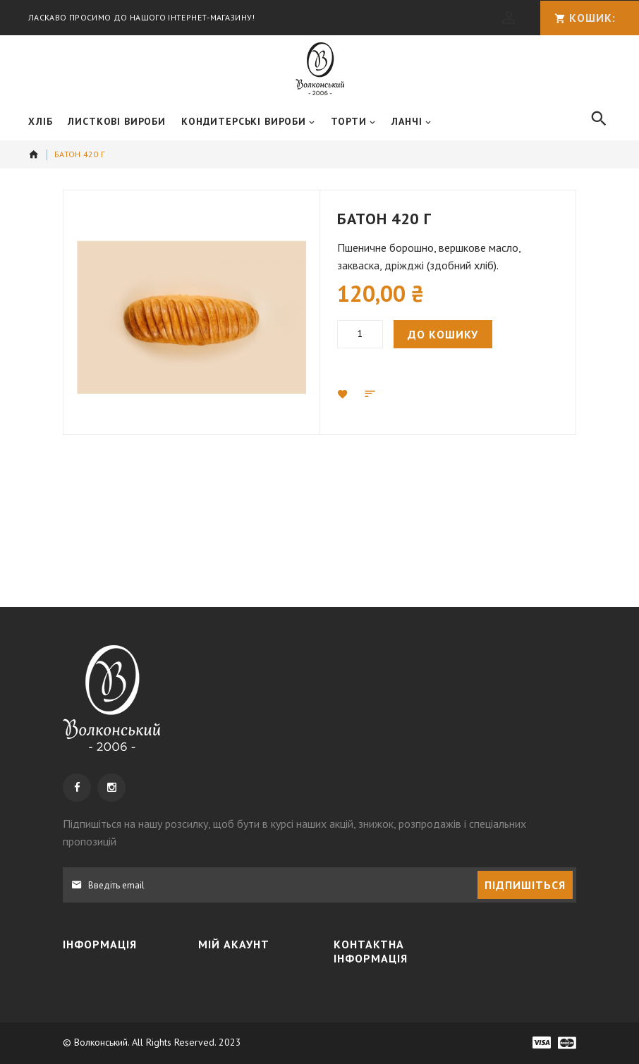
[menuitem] (40, 121)
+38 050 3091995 (395, 902)
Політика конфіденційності (119, 893)
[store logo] (320, 68)
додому (33, 154)
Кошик (227, 860)
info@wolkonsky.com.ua (409, 980)
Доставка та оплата (121, 860)
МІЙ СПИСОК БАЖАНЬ (255, 886)
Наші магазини (109, 924)
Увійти (226, 835)
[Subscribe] (525, 741)
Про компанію (109, 835)
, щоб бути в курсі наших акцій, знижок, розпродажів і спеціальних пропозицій (294, 688)
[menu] (299, 121)
